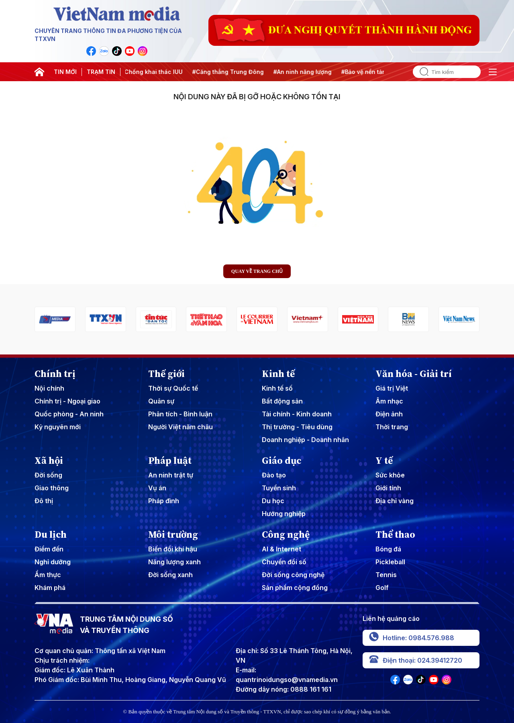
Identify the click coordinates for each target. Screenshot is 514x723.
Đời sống (48, 475)
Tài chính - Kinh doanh (297, 414)
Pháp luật (170, 460)
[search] (421, 72)
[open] (493, 72)
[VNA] (91, 51)
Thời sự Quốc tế (173, 388)
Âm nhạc (389, 401)
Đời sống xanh (170, 575)
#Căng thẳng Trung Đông (231, 71)
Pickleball (390, 562)
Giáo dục (282, 460)
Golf (382, 588)
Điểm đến (49, 549)
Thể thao (395, 534)
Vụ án (157, 488)
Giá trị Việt (391, 388)
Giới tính (388, 488)
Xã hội (49, 460)
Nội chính (49, 388)
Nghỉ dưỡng (53, 562)
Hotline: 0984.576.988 (411, 638)
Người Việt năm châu (180, 427)
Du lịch (51, 534)
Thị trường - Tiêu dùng (297, 427)
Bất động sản (282, 401)
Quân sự (161, 401)
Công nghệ (286, 534)
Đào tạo (274, 475)
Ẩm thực (48, 575)
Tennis (386, 575)
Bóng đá (388, 549)
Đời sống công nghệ (293, 575)
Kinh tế (278, 373)
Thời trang (391, 427)
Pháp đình (163, 501)
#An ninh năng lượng (305, 71)
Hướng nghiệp (284, 514)
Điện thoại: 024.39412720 (415, 660)
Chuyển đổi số (284, 562)
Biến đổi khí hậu (172, 549)
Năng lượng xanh (174, 562)
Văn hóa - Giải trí (413, 373)
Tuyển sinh (279, 488)
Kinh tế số (277, 388)
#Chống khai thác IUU (155, 71)
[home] (39, 72)
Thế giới (166, 373)
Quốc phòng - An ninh (69, 414)
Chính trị (55, 373)
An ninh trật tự (170, 475)
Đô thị (44, 501)
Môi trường (173, 534)
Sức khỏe (390, 475)
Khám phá (50, 588)
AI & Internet (281, 549)
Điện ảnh (389, 414)
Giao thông (52, 488)
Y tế (384, 460)
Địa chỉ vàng (394, 501)
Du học (273, 501)
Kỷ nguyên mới (58, 427)
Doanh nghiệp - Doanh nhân (305, 440)
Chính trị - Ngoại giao (67, 401)
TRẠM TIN (101, 71)
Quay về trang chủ (257, 271)
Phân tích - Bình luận (180, 414)
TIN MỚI (65, 71)
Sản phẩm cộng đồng (295, 588)
